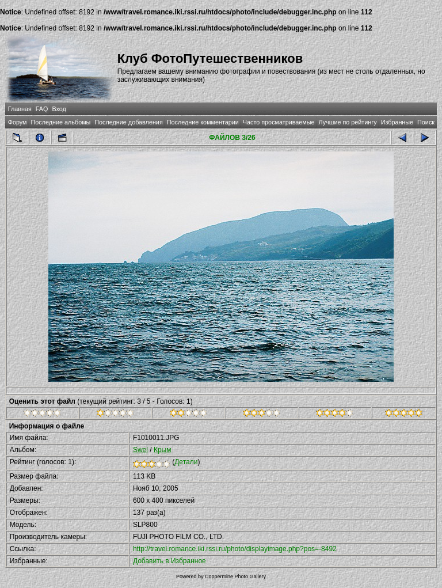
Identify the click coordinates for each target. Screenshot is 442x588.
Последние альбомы (60, 122)
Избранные (397, 122)
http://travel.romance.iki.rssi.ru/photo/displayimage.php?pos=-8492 (235, 549)
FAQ (42, 108)
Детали (185, 462)
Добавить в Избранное (169, 561)
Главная (20, 108)
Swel (140, 450)
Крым (163, 450)
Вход (59, 108)
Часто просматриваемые (279, 122)
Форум (17, 122)
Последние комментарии (203, 122)
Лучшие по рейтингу (348, 122)
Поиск (426, 122)
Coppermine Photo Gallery (235, 576)
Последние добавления (128, 122)
